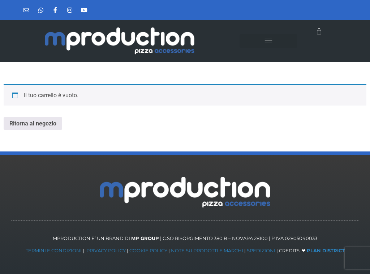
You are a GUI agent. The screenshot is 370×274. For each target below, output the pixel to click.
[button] (269, 41)
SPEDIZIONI (261, 250)
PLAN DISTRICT (326, 250)
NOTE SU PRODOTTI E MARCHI (207, 250)
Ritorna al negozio (32, 123)
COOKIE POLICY (148, 250)
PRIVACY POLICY (106, 250)
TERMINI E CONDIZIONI (54, 250)
